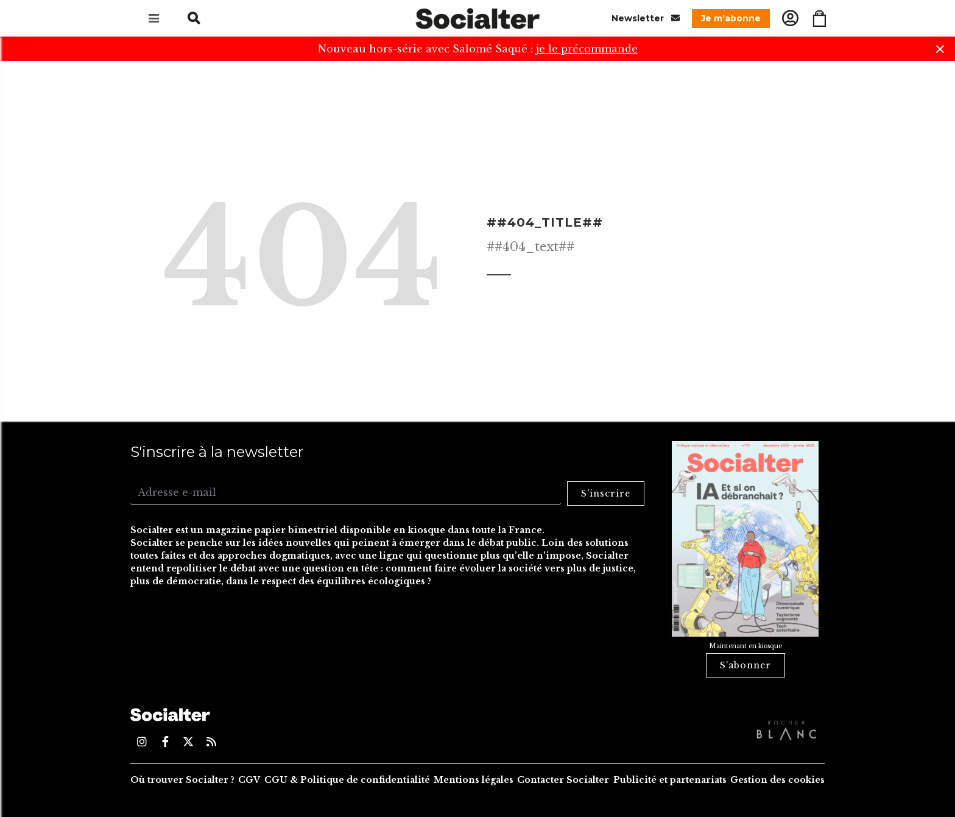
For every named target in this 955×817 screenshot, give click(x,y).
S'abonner (745, 665)
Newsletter (645, 18)
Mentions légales (473, 779)
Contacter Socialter (563, 779)
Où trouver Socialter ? (182, 779)
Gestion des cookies (777, 779)
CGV (249, 779)
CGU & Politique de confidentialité (347, 779)
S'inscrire (605, 493)
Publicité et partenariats (670, 779)
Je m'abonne (731, 18)
